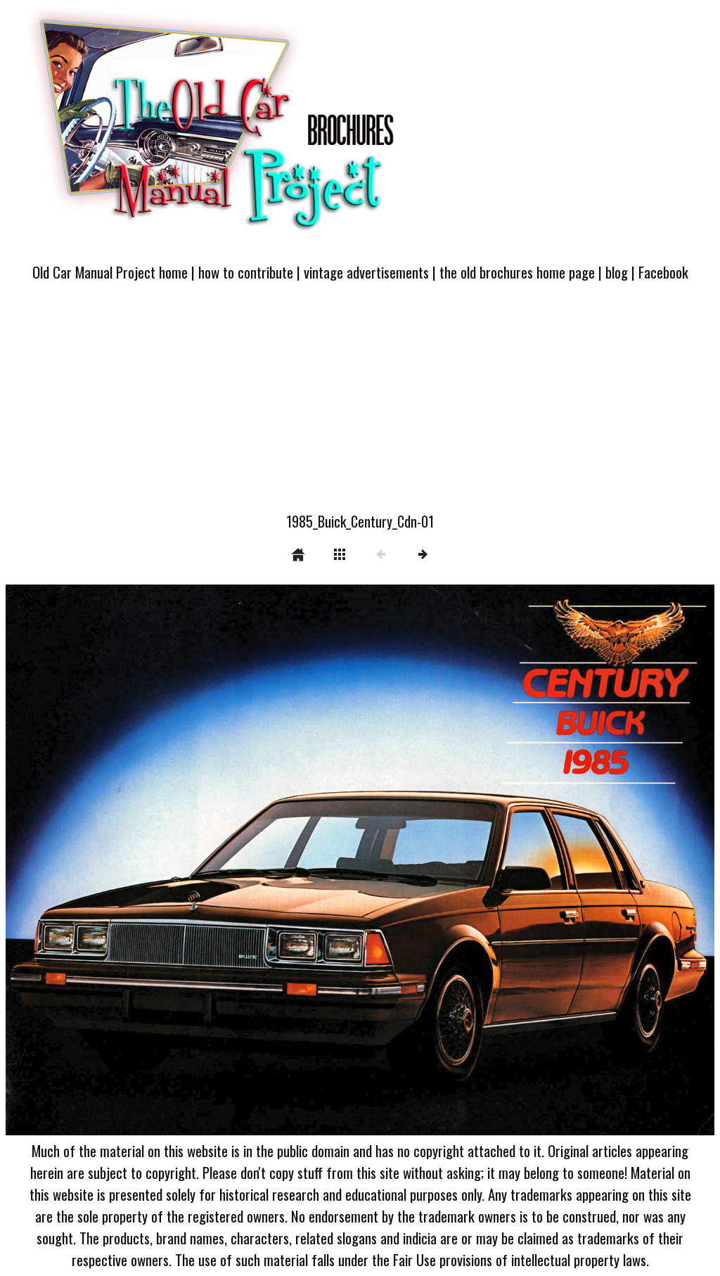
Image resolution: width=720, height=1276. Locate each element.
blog (616, 272)
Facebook (663, 272)
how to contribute (245, 272)
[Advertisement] (360, 405)
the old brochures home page (517, 272)
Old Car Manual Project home (110, 272)
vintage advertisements (366, 272)
